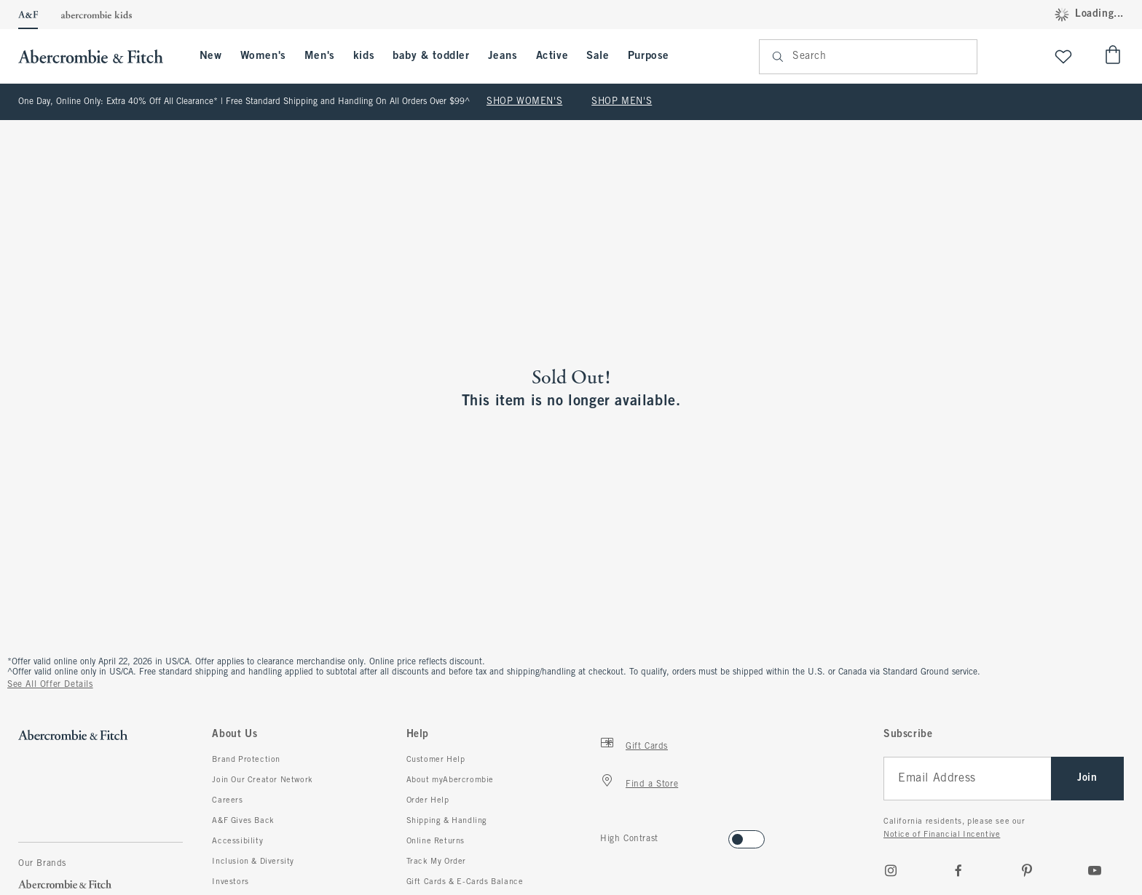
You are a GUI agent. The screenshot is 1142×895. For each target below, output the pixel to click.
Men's (319, 56)
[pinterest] (1027, 870)
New (211, 56)
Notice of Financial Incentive (941, 834)
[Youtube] (1094, 870)
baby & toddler (431, 56)
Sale (597, 56)
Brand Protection (246, 759)
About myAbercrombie (450, 780)
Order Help (427, 800)
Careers (227, 800)
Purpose (648, 56)
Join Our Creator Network (262, 780)
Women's (263, 56)
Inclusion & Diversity (253, 861)
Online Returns (435, 841)
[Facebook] (958, 870)
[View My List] (1063, 56)
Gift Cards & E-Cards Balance (465, 882)
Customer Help (435, 759)
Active (552, 56)
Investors (230, 882)
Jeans (503, 56)
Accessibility (237, 841)
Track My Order (436, 861)
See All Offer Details (50, 684)
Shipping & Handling (446, 820)
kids (363, 56)
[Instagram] (890, 870)
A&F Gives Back (243, 820)
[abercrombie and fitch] (98, 56)
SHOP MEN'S (621, 102)
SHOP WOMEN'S (524, 102)
